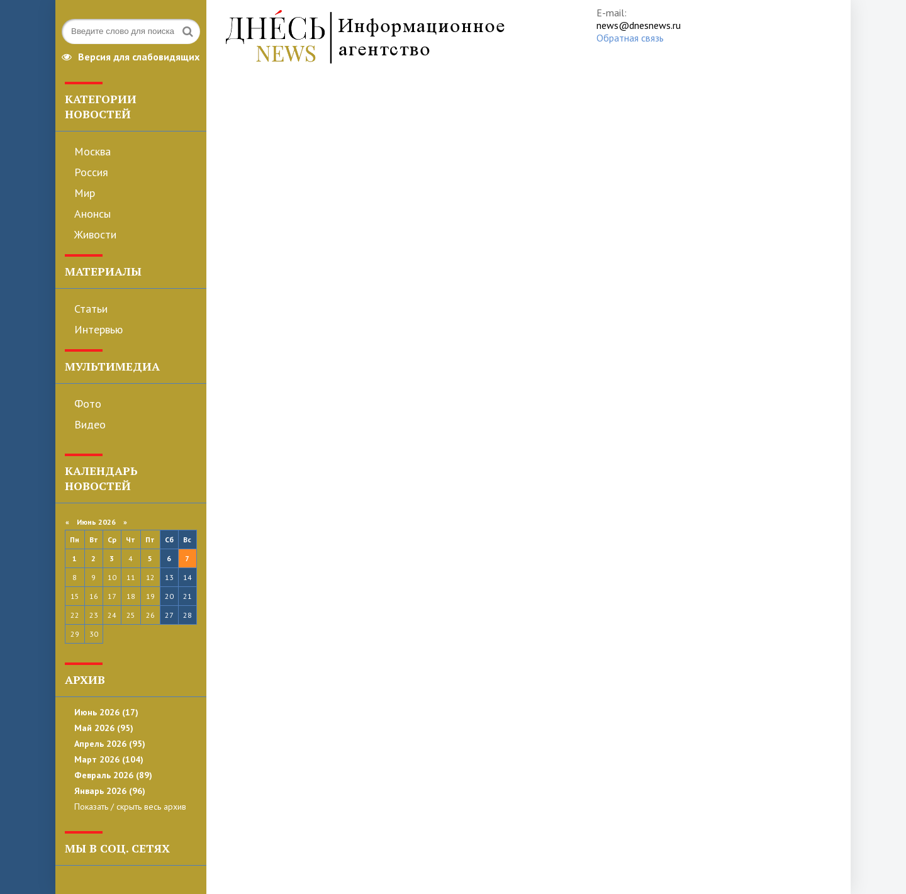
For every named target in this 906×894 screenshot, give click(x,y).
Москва (92, 151)
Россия (91, 172)
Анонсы (92, 213)
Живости (95, 234)
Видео (90, 424)
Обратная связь (630, 37)
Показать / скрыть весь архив (130, 806)
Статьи (91, 308)
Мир (84, 193)
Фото (87, 403)
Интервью (98, 329)
